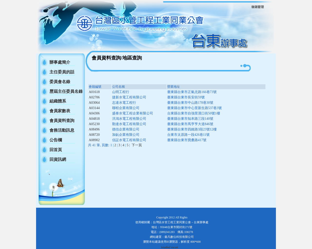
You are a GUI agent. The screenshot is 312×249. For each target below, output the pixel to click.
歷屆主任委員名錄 (66, 91)
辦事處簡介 (59, 62)
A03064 (94, 102)
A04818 (94, 118)
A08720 (94, 135)
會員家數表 (59, 111)
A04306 (94, 113)
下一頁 (137, 145)
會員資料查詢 (61, 120)
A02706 (94, 97)
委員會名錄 (59, 81)
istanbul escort (169, 247)
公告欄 (55, 140)
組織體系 (57, 101)
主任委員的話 (61, 72)
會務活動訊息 (61, 130)
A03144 (94, 108)
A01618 (94, 92)
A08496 (94, 129)
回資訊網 (57, 159)
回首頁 (55, 149)
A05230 (94, 124)
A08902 (94, 140)
